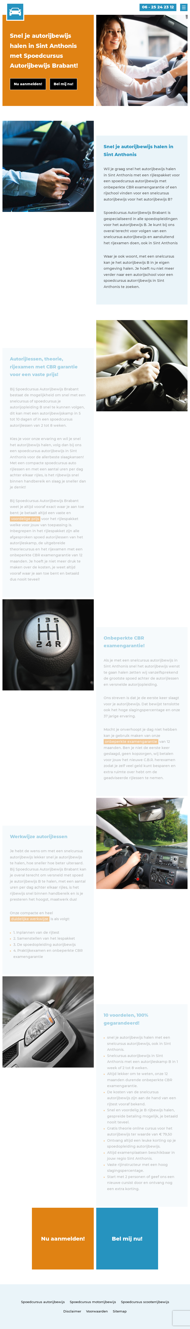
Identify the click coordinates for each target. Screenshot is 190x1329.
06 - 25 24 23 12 (158, 7)
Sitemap (120, 1311)
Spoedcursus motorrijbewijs (93, 1302)
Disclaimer (72, 1311)
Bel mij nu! (127, 1238)
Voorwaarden (97, 1311)
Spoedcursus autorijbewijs (43, 1302)
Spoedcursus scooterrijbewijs (145, 1302)
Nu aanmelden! (63, 1238)
